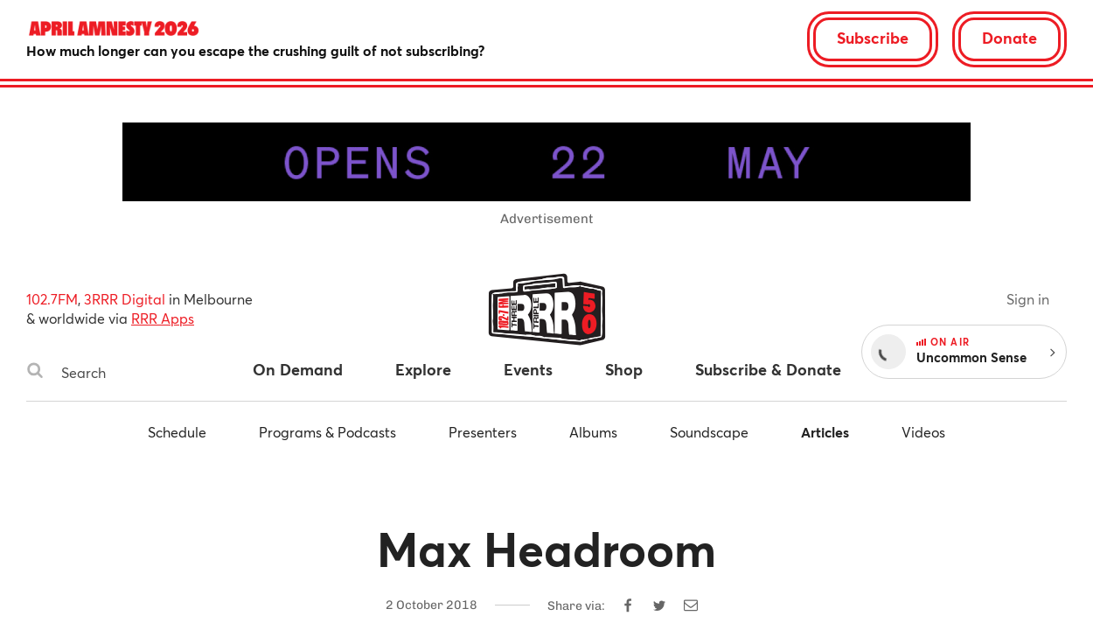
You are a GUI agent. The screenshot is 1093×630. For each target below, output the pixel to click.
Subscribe (873, 37)
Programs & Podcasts (327, 432)
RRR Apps (162, 318)
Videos (923, 432)
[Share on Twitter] (659, 605)
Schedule (177, 432)
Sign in (1027, 299)
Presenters (483, 432)
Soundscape (709, 432)
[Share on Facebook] (628, 605)
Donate (1009, 37)
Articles (825, 432)
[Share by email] (691, 605)
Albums (593, 432)
